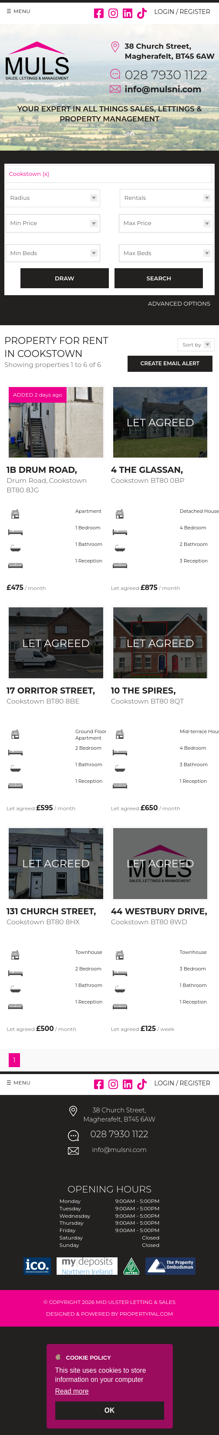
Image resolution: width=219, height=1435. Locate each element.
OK (109, 1410)
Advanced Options (179, 303)
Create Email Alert (170, 363)
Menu (21, 11)
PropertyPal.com (146, 1313)
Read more (72, 1391)
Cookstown (29, 173)
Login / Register (182, 12)
